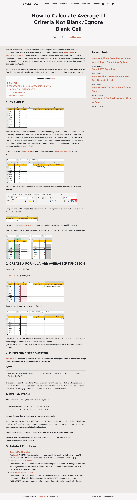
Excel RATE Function (103, 69)
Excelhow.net (42, 497)
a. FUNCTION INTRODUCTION (23, 89)
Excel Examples (74, 37)
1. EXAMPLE (12, 83)
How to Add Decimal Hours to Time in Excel (111, 100)
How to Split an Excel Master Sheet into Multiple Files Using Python (111, 60)
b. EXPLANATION (17, 92)
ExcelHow (30, 3)
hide (53, 78)
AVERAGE (27, 151)
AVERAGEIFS (15, 276)
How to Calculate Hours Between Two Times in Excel (110, 78)
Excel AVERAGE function (20, 452)
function (15, 55)
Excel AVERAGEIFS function (21, 472)
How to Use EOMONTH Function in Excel (111, 89)
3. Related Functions (15, 95)
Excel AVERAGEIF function (21, 461)
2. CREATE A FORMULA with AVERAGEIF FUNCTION (29, 86)
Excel (15, 455)
